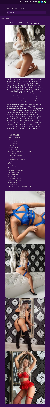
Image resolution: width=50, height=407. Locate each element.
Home (2, 18)
